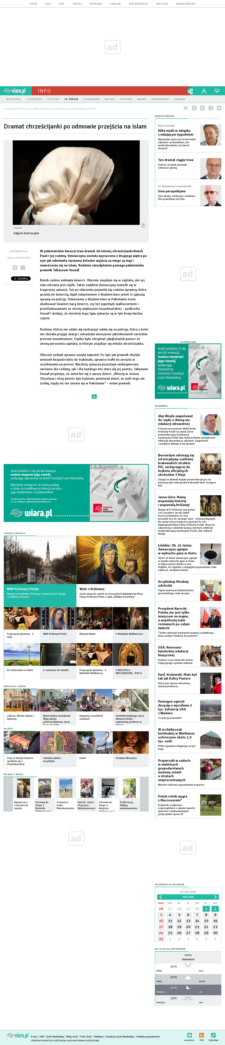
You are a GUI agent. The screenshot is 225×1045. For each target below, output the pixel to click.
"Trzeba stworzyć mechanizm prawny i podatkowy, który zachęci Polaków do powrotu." (186, 634)
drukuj (23, 267)
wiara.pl (18, 90)
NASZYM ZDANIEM (164, 116)
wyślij (15, 267)
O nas (34, 1036)
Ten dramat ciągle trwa (175, 160)
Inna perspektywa (171, 191)
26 (161, 908)
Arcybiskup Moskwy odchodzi (173, 584)
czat (62, 4)
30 (197, 908)
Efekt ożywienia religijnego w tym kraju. (176, 747)
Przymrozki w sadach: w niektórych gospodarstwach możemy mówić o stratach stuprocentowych (174, 770)
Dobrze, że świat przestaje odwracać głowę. (172, 166)
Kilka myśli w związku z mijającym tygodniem (175, 132)
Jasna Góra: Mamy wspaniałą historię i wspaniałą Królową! (174, 501)
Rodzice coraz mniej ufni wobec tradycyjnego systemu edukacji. (175, 661)
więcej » (35, 639)
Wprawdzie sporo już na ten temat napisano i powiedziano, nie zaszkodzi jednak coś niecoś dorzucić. (177, 144)
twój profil (204, 91)
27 (170, 908)
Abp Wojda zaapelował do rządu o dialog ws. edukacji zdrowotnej (175, 420)
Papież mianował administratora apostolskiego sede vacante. (176, 592)
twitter (219, 108)
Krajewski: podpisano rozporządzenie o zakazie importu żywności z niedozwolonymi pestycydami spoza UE (176, 810)
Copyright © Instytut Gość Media (48, 1040)
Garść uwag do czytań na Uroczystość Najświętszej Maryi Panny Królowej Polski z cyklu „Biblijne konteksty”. (111, 595)
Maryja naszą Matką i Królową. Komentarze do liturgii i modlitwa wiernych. (36, 595)
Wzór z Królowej (91, 589)
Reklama (98, 1036)
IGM (42, 1036)
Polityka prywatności (148, 1036)
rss (194, 108)
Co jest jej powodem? (170, 718)
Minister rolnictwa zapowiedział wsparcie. (181, 784)
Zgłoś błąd (213, 1034)
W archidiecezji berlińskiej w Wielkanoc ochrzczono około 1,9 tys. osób (176, 735)
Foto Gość (86, 1036)
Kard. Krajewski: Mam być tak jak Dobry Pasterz (177, 676)
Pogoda (188, 955)
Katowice (188, 959)
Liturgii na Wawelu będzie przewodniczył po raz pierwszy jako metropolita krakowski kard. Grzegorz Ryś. (187, 482)
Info (44, 91)
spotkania (96, 4)
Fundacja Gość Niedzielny (120, 1036)
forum (33, 4)
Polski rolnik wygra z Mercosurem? (172, 798)
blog (48, 4)
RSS (201, 1034)
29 (188, 908)
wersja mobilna (185, 4)
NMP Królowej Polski (23, 589)
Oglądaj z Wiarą (13, 774)
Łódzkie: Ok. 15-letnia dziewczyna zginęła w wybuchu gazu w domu (177, 549)
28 (179, 908)
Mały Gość (162, 4)
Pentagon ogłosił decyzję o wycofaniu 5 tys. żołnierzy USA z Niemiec (175, 707)
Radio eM (115, 4)
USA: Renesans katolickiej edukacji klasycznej (173, 651)
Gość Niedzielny (138, 4)
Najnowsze (161, 406)
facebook (211, 108)
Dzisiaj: (188, 891)
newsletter (202, 108)
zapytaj (77, 4)
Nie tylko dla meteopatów (170, 949)
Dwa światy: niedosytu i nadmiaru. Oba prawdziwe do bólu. (177, 197)
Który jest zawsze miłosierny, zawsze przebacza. (174, 685)
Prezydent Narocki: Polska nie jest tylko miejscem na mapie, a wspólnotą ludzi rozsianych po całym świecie (174, 618)
